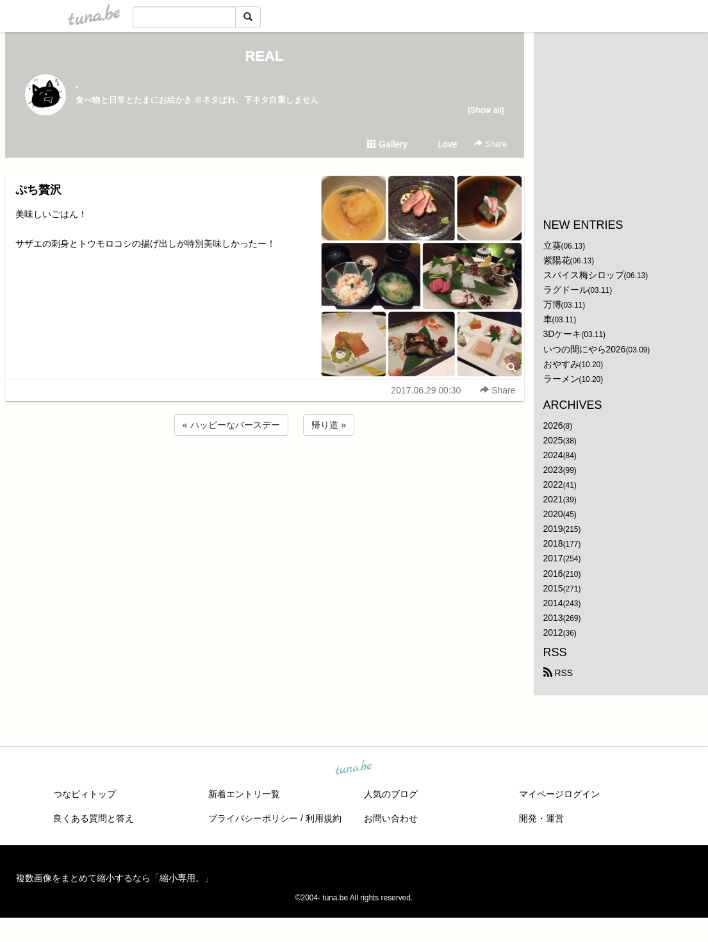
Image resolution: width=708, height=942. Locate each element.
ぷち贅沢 (38, 189)
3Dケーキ (562, 334)
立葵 (552, 245)
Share (490, 144)
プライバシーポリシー (253, 818)
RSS (558, 673)
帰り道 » (328, 425)
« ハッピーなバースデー (231, 425)
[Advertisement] (264, 473)
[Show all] (486, 110)
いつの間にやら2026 (584, 349)
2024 (553, 455)
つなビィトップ (84, 794)
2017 (553, 558)
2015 (553, 588)
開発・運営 (541, 818)
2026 (553, 425)
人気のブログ (391, 794)
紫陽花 (556, 260)
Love (441, 144)
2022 (553, 484)
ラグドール (565, 290)
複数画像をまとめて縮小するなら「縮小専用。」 (114, 878)
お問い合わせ (391, 818)
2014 (553, 603)
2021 (553, 499)
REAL (264, 56)
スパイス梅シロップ (583, 275)
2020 (553, 514)
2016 (553, 573)
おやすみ (561, 364)
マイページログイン (559, 794)
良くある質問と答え (93, 818)
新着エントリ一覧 (244, 794)
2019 (553, 529)
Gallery (387, 144)
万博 (552, 304)
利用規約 (324, 818)
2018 (553, 543)
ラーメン (561, 379)
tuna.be (354, 768)
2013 (553, 618)
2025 (553, 440)
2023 (553, 470)
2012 (553, 632)
